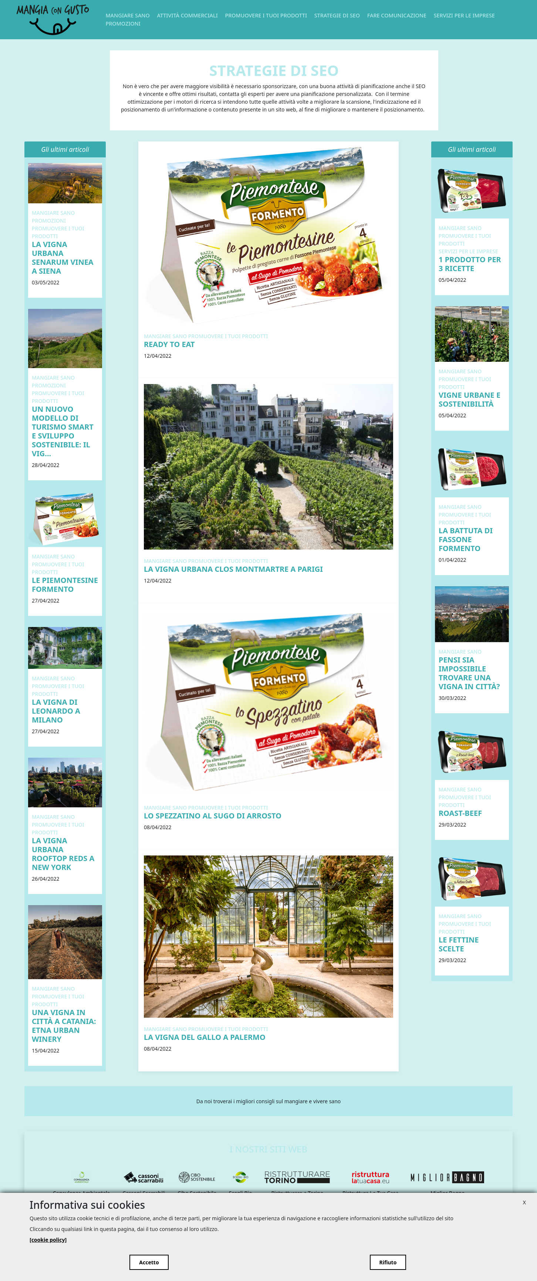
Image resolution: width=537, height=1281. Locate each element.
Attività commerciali (187, 15)
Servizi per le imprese (464, 15)
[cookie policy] (48, 1239)
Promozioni (122, 23)
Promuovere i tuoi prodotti (266, 15)
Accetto (149, 1262)
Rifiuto (388, 1262)
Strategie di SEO (337, 15)
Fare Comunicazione (396, 15)
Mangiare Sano (127, 15)
